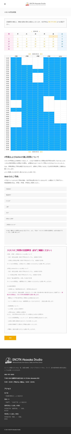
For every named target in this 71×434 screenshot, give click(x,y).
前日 (29, 54)
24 (9, 46)
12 (26, 41)
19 (26, 44)
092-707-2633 (52, 22)
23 (62, 44)
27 (35, 46)
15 (53, 41)
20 (35, 44)
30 (62, 46)
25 (17, 46)
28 (44, 46)
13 (35, 41)
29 (53, 46)
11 (17, 41)
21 (44, 44)
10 (9, 41)
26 (26, 46)
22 (53, 44)
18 (17, 44)
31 (9, 49)
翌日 (41, 54)
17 (9, 44)
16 (62, 41)
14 (44, 41)
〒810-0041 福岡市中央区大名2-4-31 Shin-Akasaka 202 (21, 378)
